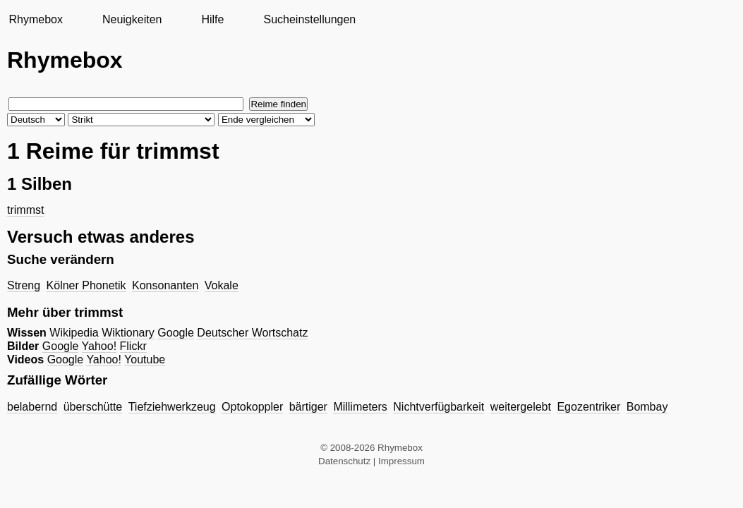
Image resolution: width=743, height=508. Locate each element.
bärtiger (308, 407)
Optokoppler (252, 407)
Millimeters (360, 407)
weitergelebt (520, 407)
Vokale (221, 285)
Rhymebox (35, 19)
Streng (23, 285)
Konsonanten (165, 285)
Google (175, 333)
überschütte (93, 407)
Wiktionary (128, 333)
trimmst (25, 210)
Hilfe (212, 19)
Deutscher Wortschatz (252, 333)
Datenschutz (344, 461)
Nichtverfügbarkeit (438, 407)
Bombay (647, 407)
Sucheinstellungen (309, 19)
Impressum (401, 461)
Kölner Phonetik (86, 285)
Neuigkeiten (132, 19)
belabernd (32, 407)
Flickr (133, 346)
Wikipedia (73, 333)
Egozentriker (588, 407)
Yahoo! (99, 346)
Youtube (144, 359)
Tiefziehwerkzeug (172, 407)
